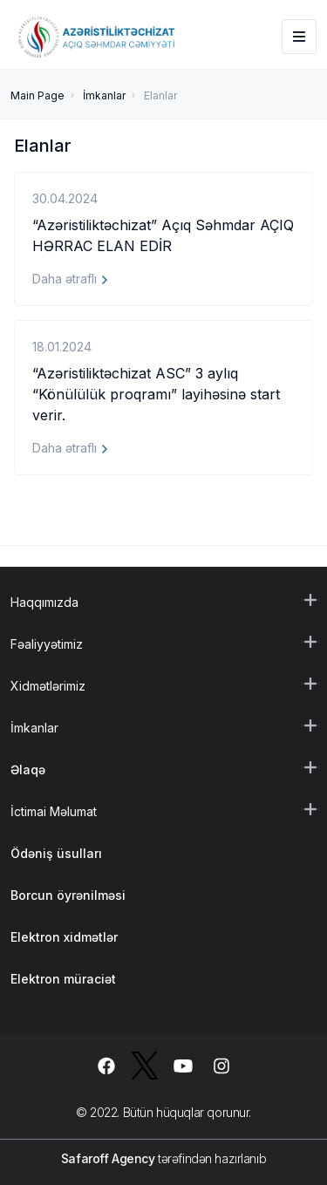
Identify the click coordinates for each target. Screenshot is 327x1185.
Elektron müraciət (63, 978)
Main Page (37, 95)
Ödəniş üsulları (56, 853)
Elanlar (160, 95)
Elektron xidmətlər (64, 937)
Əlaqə (27, 769)
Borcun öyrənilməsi (68, 895)
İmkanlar (104, 95)
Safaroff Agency (108, 1158)
